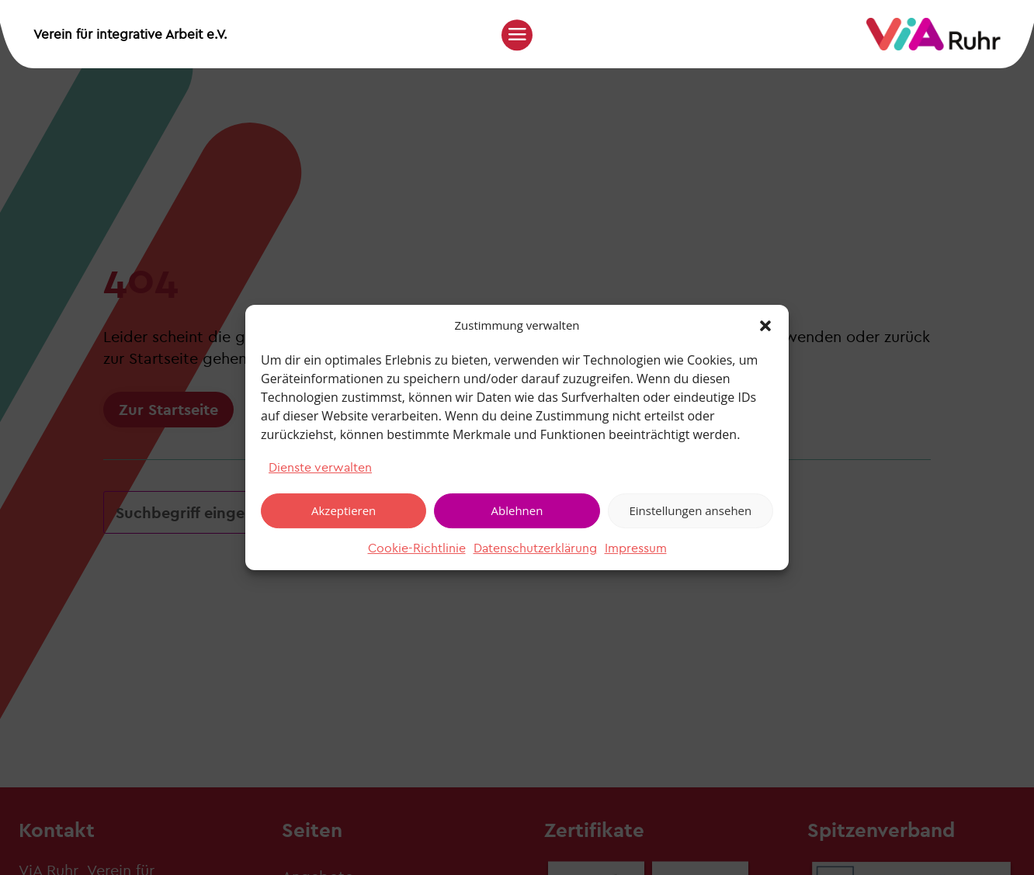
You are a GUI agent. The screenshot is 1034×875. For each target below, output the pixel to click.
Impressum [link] (636, 547)
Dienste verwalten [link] (320, 467)
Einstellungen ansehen (690, 510)
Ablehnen (517, 510)
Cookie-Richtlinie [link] (417, 547)
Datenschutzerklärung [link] (535, 547)
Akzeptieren (343, 510)
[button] (765, 326)
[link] (933, 46)
